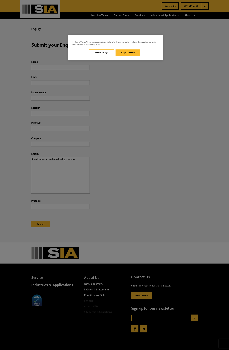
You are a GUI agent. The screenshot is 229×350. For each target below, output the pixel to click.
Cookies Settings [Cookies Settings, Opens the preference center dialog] (101, 53)
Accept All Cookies (128, 53)
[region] (115, 47)
